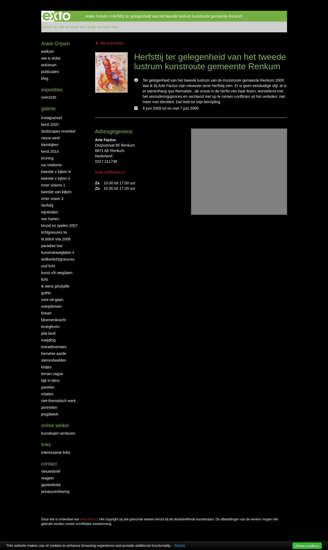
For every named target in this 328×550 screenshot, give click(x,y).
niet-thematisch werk (58, 401)
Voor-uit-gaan (52, 300)
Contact (49, 463)
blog (44, 78)
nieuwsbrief (50, 471)
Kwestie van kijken (56, 192)
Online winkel (55, 425)
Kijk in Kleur (50, 380)
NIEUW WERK (50, 138)
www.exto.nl (88, 519)
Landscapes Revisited (58, 131)
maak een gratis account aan (94, 27)
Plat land (48, 333)
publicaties (50, 72)
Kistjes (46, 367)
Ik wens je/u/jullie (55, 286)
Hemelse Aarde (53, 353)
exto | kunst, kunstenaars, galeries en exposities (56, 16)
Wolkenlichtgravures (57, 259)
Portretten (49, 407)
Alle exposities (109, 43)
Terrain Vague (52, 374)
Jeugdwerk (49, 414)
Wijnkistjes (49, 212)
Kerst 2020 (50, 124)
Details (179, 546)
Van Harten (50, 219)
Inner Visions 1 (53, 185)
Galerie (48, 108)
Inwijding (48, 340)
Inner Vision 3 (52, 198)
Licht (44, 279)
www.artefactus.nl (110, 172)
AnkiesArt (49, 65)
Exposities (52, 89)
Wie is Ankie (51, 58)
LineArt (46, 313)
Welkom (47, 51)
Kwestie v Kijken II (55, 178)
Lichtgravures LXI (54, 232)
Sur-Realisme (51, 165)
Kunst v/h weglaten (56, 273)
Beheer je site (52, 27)
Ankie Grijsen (96, 16)
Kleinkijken (50, 145)
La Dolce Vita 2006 (56, 239)
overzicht (48, 97)
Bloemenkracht (53, 320)
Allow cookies (307, 546)
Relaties (47, 394)
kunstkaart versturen (58, 433)
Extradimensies (54, 347)
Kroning (47, 158)
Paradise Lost (52, 246)
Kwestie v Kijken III (56, 172)
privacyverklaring (55, 491)
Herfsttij (47, 205)
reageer (47, 478)
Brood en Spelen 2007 (59, 225)
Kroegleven (50, 326)
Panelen (48, 387)
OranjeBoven (51, 306)
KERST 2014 (50, 151)
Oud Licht (48, 266)
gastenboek (51, 485)
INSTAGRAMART (51, 118)
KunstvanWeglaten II (57, 252)
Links (46, 444)
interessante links (55, 452)
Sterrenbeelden (53, 360)
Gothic (46, 293)
